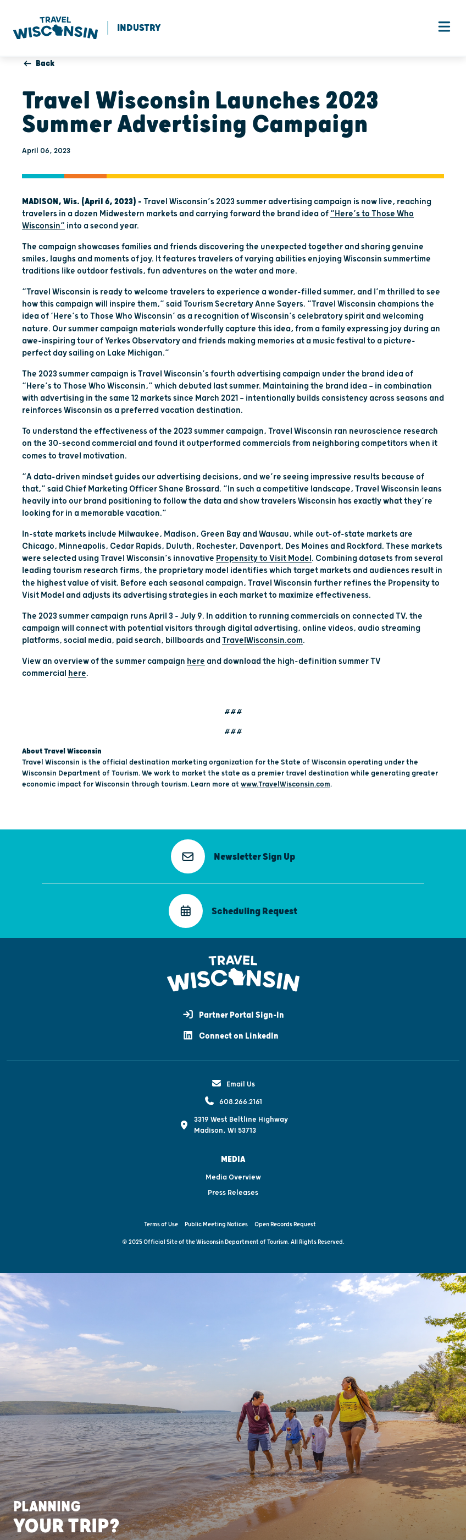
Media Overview (233, 1177)
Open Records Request (285, 1224)
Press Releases (233, 1193)
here (196, 662)
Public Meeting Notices (216, 1224)
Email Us (233, 1084)
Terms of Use (161, 1224)
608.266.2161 (233, 1102)
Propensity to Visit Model (264, 559)
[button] (233, 857)
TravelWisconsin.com (262, 641)
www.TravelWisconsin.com (285, 784)
